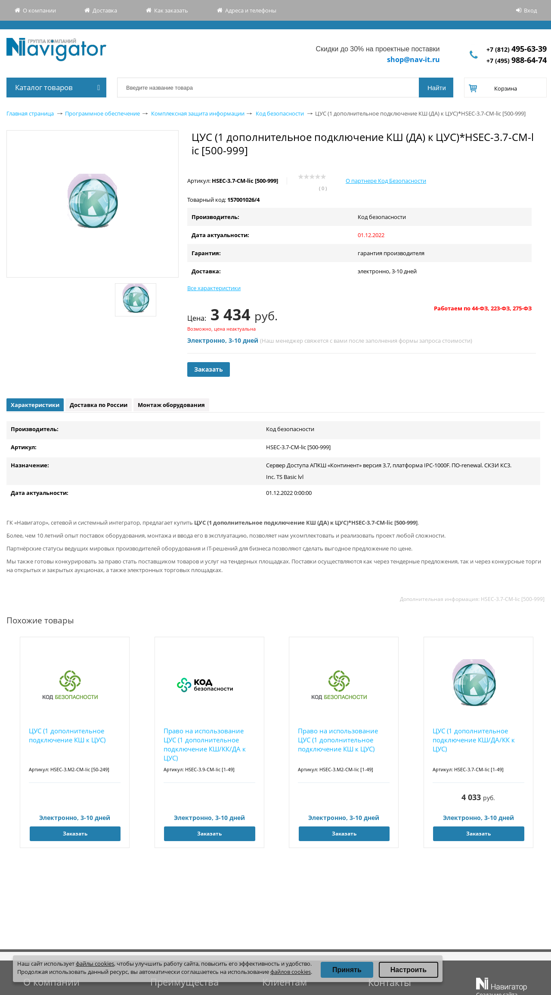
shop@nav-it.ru (413, 59)
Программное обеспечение (102, 113)
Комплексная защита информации (198, 113)
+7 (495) (516, 60)
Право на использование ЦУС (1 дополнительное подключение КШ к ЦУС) (338, 739)
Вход (530, 10)
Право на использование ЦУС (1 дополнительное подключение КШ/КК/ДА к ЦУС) (205, 744)
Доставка (105, 10)
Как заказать (171, 10)
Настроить (408, 969)
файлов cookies (290, 972)
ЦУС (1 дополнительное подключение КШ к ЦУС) (67, 735)
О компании (39, 10)
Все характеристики (214, 288)
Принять (347, 969)
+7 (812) (516, 49)
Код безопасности (280, 113)
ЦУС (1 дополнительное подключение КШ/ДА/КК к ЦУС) (474, 739)
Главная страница (30, 113)
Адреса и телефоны (250, 10)
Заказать (208, 369)
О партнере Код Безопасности (386, 181)
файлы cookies (95, 963)
